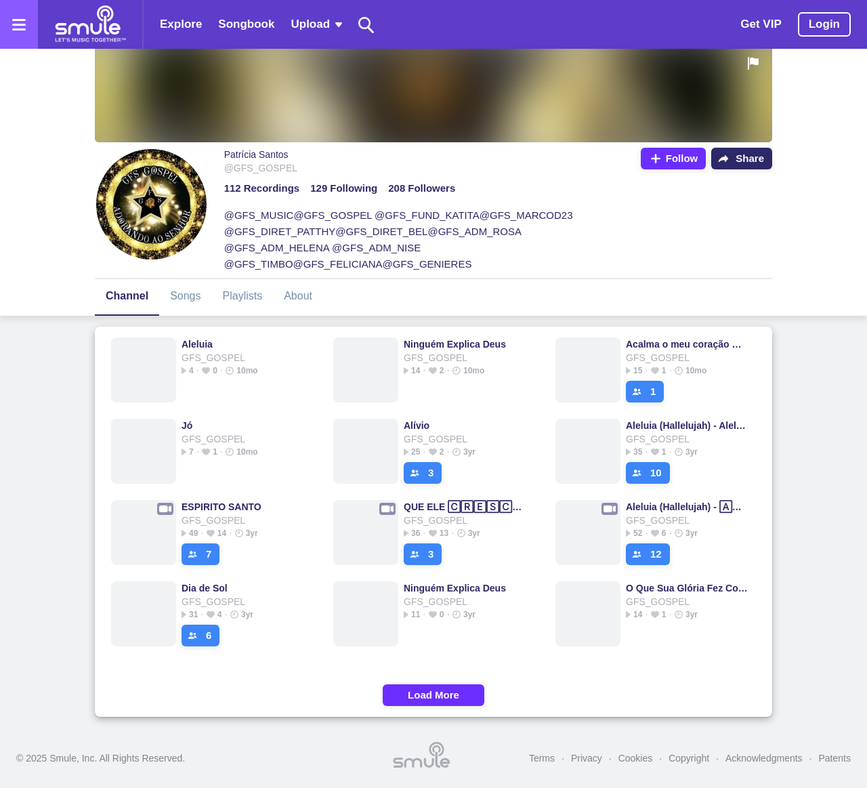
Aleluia (197, 344)
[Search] (366, 24)
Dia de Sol (205, 588)
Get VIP (760, 24)
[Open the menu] (19, 24)
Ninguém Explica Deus (455, 344)
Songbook (246, 24)
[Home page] (90, 24)
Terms (542, 758)
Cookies (635, 758)
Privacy (586, 758)
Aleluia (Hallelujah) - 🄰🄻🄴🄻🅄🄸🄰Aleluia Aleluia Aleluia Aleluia (688, 506)
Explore (181, 24)
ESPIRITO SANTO (221, 506)
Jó (187, 425)
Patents (835, 758)
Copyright (689, 758)
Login (824, 24)
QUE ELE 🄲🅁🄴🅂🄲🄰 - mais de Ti (466, 506)
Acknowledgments (764, 758)
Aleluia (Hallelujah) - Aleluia (688, 425)
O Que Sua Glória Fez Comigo (688, 588)
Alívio (416, 425)
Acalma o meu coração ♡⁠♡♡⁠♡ (688, 344)
